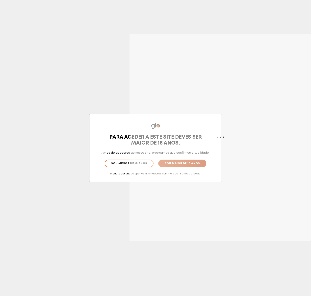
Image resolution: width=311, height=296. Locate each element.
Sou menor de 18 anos (129, 163)
